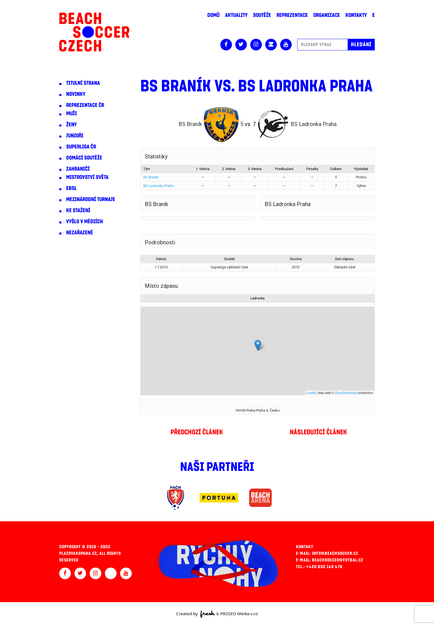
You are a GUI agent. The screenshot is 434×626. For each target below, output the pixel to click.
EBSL (71, 188)
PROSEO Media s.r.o (239, 613)
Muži (71, 113)
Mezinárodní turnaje (90, 199)
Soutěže (262, 15)
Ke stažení (78, 210)
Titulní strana (83, 83)
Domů (213, 15)
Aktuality (236, 15)
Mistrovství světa (87, 177)
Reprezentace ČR (85, 105)
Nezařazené (79, 232)
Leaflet (311, 392)
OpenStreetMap (345, 392)
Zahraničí (78, 169)
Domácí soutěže (84, 158)
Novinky (75, 94)
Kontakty (356, 15)
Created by (195, 614)
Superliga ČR (81, 147)
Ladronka (257, 298)
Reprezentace (292, 15)
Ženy (71, 124)
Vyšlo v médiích (84, 221)
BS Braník (151, 177)
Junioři (74, 135)
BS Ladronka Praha (158, 186)
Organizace (326, 15)
